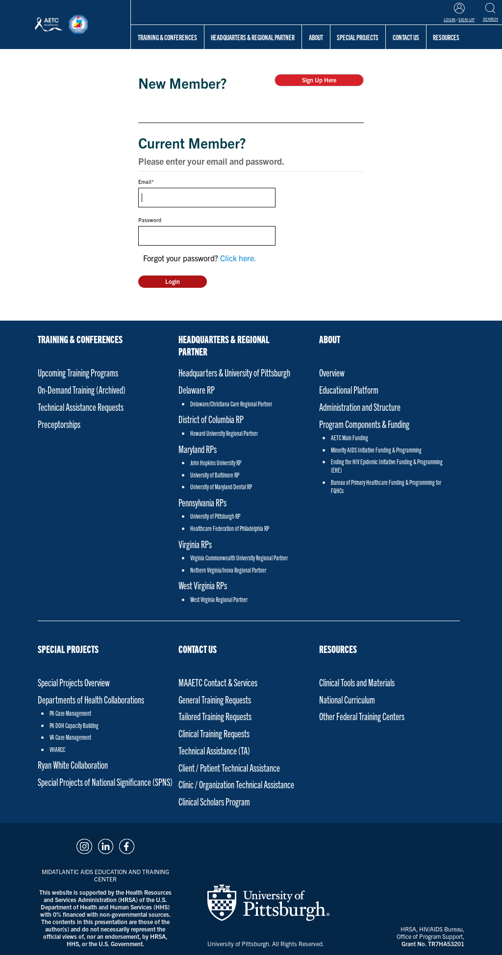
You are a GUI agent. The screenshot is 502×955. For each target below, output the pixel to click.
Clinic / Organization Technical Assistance (236, 784)
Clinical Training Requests (214, 733)
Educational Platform (348, 389)
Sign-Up (466, 19)
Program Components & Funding (364, 424)
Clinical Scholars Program (214, 801)
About (316, 37)
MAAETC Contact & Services (217, 682)
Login (449, 19)
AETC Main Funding (349, 437)
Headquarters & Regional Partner (253, 37)
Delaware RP (196, 389)
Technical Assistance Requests (81, 407)
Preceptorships (59, 424)
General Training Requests (214, 699)
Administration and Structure (360, 407)
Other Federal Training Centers (361, 716)
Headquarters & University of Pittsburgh (234, 372)
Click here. (238, 258)
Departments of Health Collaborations (91, 699)
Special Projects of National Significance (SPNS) (105, 782)
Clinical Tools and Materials (357, 682)
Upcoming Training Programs (78, 372)
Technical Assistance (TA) (214, 750)
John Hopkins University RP (215, 462)
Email (144, 181)
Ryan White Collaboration (73, 764)
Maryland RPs (197, 449)
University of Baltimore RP (214, 475)
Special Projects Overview (74, 682)
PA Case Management (70, 713)
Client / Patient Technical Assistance (229, 767)
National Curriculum (347, 699)
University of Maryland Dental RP (221, 486)
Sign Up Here (319, 79)
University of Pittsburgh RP (215, 516)
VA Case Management (70, 737)
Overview (332, 372)
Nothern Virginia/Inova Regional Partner (228, 570)
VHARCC (57, 749)
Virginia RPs (195, 544)
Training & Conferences (167, 37)
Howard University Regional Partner (224, 433)
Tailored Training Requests (214, 716)
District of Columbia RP (211, 419)
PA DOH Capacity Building (74, 725)
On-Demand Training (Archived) (82, 389)
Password (149, 219)
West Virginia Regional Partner (219, 599)
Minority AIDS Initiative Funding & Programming (376, 450)
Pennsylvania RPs (202, 502)
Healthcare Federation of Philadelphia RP (229, 528)
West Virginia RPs (202, 585)
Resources (338, 649)
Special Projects (357, 37)
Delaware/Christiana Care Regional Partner (231, 404)
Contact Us (197, 649)
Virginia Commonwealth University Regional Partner (239, 557)
